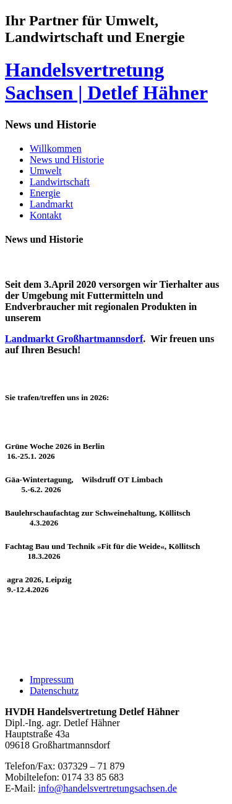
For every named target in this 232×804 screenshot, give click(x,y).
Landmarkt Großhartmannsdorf (74, 338)
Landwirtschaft (60, 182)
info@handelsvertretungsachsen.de (107, 788)
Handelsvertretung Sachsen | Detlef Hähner (106, 81)
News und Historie (67, 159)
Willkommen (56, 148)
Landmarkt (51, 204)
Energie (45, 193)
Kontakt (46, 215)
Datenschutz (54, 690)
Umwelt (46, 170)
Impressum (52, 679)
